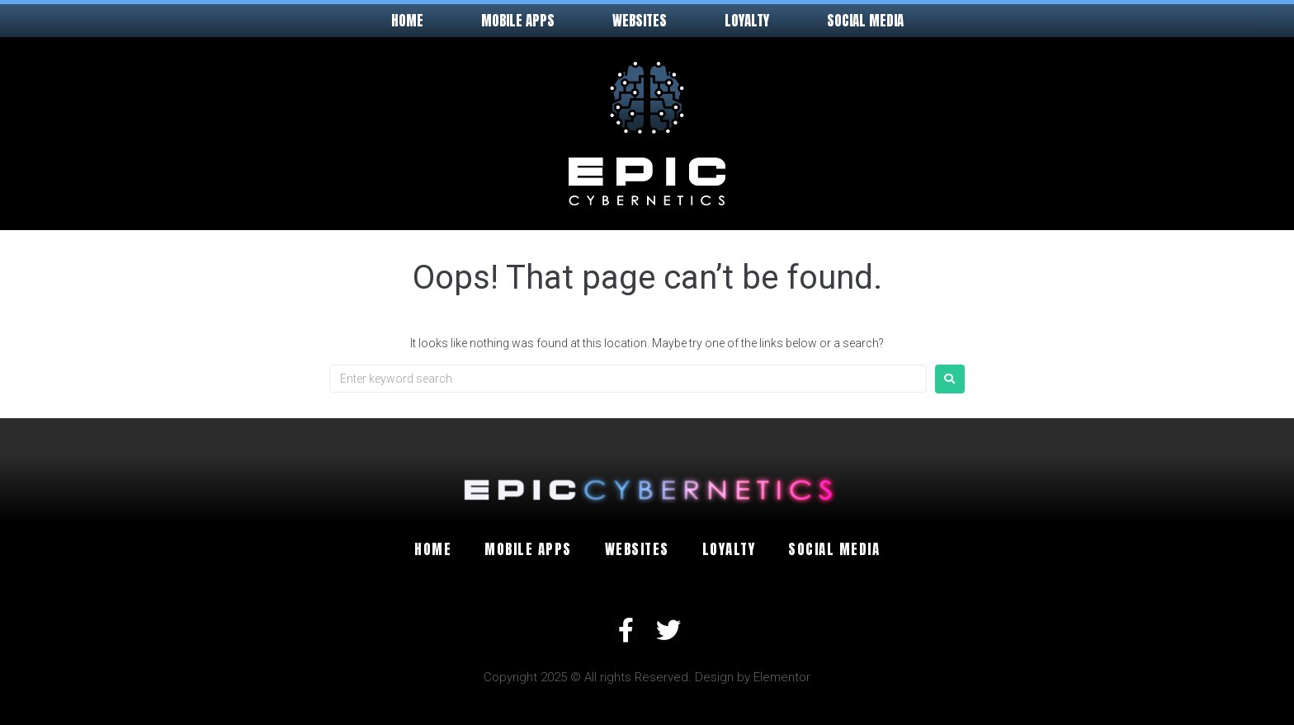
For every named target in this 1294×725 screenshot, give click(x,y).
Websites (639, 20)
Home (407, 20)
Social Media (865, 20)
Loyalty (747, 20)
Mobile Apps (518, 20)
